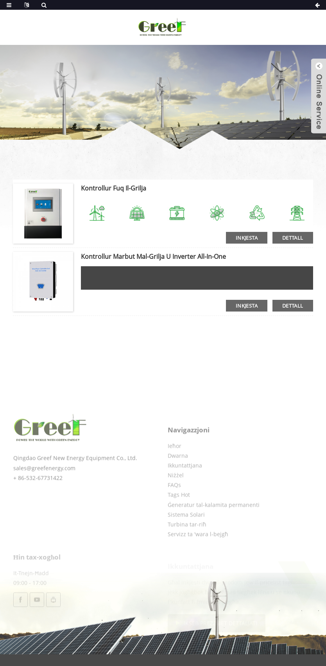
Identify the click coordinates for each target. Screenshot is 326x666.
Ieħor (174, 466)
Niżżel (176, 495)
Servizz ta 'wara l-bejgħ (198, 554)
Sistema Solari (186, 534)
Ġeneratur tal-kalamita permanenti (214, 525)
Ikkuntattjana (185, 485)
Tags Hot (179, 515)
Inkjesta (247, 237)
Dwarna (178, 475)
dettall (292, 237)
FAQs (174, 505)
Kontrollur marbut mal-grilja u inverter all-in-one (153, 256)
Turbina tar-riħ (187, 544)
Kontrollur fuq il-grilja (113, 188)
